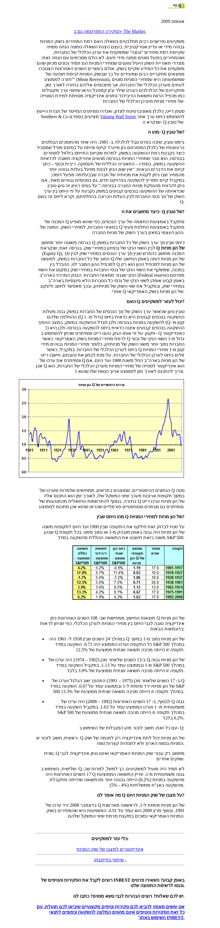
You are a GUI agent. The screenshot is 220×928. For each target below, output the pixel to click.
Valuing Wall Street (118, 116)
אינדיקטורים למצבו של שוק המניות (110, 849)
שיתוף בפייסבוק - (110, 859)
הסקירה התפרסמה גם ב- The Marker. (110, 31)
